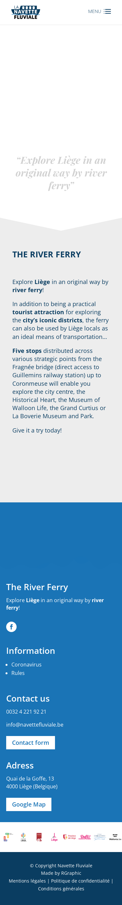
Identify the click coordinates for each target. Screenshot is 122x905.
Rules (18, 673)
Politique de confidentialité (80, 881)
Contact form (30, 742)
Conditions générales (61, 889)
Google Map (29, 804)
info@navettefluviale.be (34, 724)
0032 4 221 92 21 (26, 711)
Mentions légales (27, 881)
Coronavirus (26, 664)
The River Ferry (37, 587)
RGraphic (71, 873)
